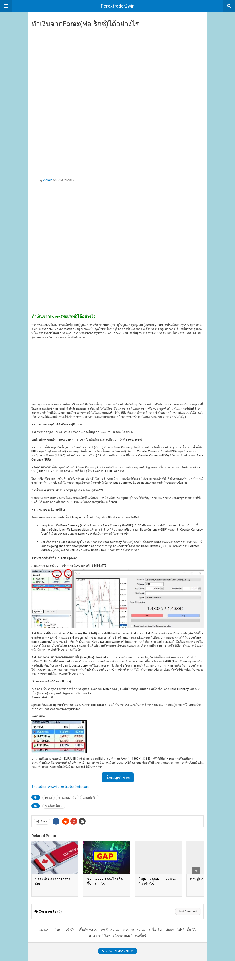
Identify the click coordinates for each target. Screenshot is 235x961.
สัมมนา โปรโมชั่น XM (181, 929)
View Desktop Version (118, 951)
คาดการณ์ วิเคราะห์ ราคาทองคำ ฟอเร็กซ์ (117, 935)
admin (47, 180)
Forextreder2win (117, 6)
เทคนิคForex (110, 929)
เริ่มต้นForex (88, 929)
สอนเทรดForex (134, 929)
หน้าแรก (44, 929)
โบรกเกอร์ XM (65, 929)
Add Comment (188, 911)
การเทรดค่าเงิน (67, 797)
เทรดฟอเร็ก (89, 797)
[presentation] (196, 870)
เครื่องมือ (155, 929)
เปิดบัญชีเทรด (117, 777)
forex (48, 797)
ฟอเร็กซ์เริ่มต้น (53, 806)
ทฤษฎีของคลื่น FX (203, 879)
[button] (6, 6)
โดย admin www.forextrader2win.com (60, 786)
